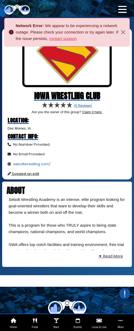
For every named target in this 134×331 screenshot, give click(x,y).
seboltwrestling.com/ (31, 164)
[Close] (123, 32)
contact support (63, 38)
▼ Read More (110, 256)
